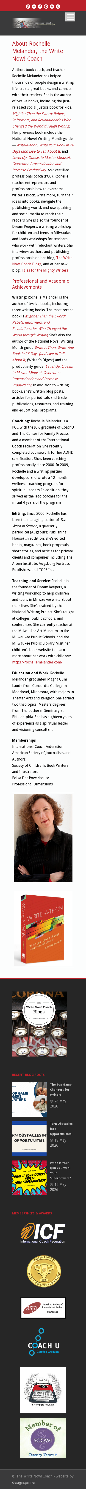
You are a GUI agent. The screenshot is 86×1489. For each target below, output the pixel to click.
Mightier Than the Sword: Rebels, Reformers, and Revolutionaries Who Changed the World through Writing (41, 120)
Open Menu (70, 16)
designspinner (24, 1482)
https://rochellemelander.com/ (37, 662)
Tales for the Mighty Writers (45, 270)
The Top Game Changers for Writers (61, 1089)
